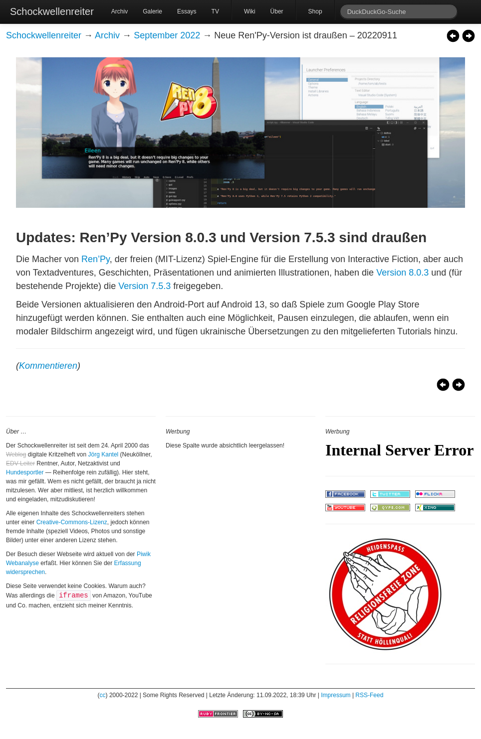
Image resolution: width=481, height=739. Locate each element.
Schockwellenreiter (52, 11)
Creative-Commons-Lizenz (71, 522)
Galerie (152, 11)
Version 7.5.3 (144, 286)
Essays (187, 11)
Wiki (249, 11)
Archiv (119, 11)
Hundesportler (24, 472)
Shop (315, 11)
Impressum (335, 695)
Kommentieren (48, 366)
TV (215, 11)
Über (276, 11)
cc (103, 695)
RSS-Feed (369, 695)
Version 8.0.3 (402, 273)
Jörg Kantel (103, 454)
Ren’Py (95, 259)
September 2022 (167, 35)
